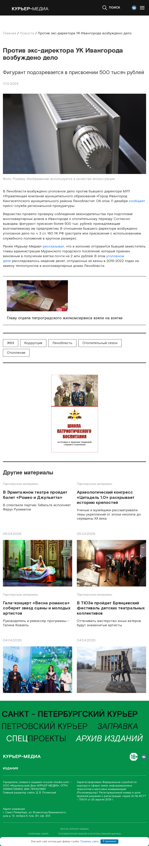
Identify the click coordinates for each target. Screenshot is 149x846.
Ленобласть (62, 343)
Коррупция (33, 343)
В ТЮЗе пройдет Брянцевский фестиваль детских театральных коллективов (111, 608)
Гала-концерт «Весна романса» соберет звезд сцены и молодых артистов (36, 608)
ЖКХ (10, 343)
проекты (36, 739)
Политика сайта (90, 841)
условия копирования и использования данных (89, 833)
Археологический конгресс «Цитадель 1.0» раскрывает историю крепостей (105, 497)
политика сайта (38, 833)
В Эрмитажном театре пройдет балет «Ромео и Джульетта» (35, 495)
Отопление (16, 352)
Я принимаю (109, 841)
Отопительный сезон (100, 343)
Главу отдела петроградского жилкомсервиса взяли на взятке (64, 318)
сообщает (137, 201)
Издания (10, 768)
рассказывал (53, 246)
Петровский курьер (44, 726)
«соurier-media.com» (56, 782)
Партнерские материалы (20, 484)
